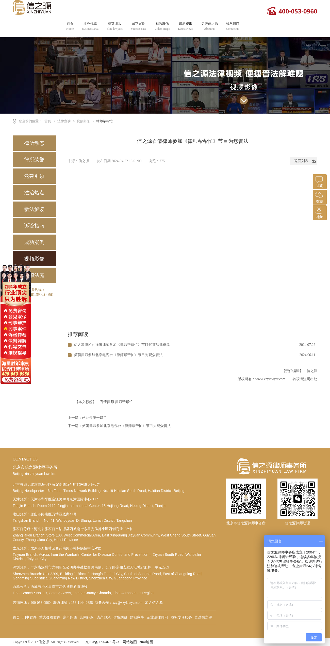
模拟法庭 (34, 275)
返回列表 (301, 161)
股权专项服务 (181, 617)
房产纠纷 (70, 617)
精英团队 (115, 26)
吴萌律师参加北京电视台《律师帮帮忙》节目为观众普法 (118, 355)
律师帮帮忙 (104, 121)
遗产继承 (103, 617)
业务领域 (90, 26)
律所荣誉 (34, 159)
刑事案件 (29, 617)
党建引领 (34, 176)
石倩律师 (107, 402)
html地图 (146, 642)
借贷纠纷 (120, 617)
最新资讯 (185, 26)
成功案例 (138, 26)
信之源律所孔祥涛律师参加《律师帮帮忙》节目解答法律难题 (122, 345)
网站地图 (130, 642)
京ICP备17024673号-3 (102, 642)
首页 (70, 26)
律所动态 (34, 143)
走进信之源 (209, 26)
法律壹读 (64, 121)
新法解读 (34, 209)
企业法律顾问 (157, 617)
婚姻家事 (137, 617)
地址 (319, 212)
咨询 (319, 181)
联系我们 (232, 26)
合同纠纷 (87, 617)
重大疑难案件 (49, 617)
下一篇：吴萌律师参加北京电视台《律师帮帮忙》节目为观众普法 (119, 426)
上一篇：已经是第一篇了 (87, 418)
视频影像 (162, 26)
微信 (319, 196)
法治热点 (34, 192)
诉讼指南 (34, 225)
